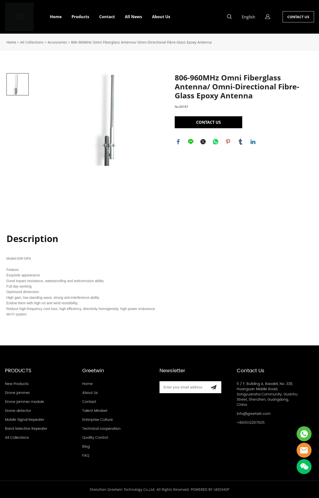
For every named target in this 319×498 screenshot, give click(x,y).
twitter (203, 142)
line (191, 142)
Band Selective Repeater (26, 429)
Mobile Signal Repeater (24, 420)
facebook (178, 142)
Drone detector (18, 411)
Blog (86, 446)
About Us (161, 16)
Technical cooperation (101, 429)
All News (133, 16)
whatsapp (216, 142)
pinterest (228, 142)
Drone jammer (17, 393)
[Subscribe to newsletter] (213, 387)
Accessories (57, 42)
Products (80, 16)
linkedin (253, 142)
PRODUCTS (18, 371)
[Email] (183, 387)
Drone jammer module (24, 402)
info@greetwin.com (254, 414)
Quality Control (95, 437)
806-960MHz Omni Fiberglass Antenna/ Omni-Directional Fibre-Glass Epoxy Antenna (141, 42)
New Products (16, 384)
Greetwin (93, 371)
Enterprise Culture (97, 420)
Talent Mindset (94, 411)
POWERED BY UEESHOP (210, 489)
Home (56, 16)
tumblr (240, 142)
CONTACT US (298, 16)
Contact (107, 16)
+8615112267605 (251, 423)
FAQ (85, 455)
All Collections (32, 42)
